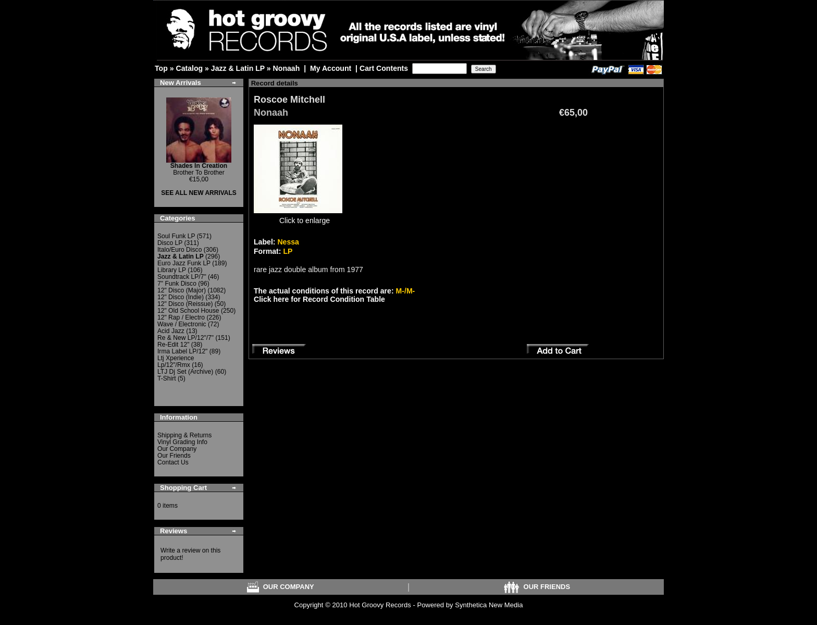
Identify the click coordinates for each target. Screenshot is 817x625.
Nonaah (286, 68)
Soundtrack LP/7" (181, 276)
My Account (330, 68)
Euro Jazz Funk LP (184, 263)
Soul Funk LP (176, 236)
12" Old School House (188, 310)
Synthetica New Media (489, 605)
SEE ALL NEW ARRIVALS (199, 193)
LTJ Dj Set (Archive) (185, 371)
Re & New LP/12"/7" (185, 337)
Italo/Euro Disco (179, 249)
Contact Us (173, 462)
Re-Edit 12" (173, 344)
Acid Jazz (170, 331)
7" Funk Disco (176, 283)
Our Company (176, 448)
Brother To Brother (199, 169)
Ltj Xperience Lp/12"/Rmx (175, 361)
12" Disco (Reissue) (185, 304)
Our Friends (174, 455)
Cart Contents (384, 68)
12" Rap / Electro (181, 317)
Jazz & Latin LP (238, 68)
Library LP (171, 270)
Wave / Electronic (181, 324)
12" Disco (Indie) (180, 297)
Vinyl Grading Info (182, 442)
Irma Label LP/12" (182, 351)
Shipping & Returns (184, 435)
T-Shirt (166, 378)
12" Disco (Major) (181, 290)
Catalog (189, 68)
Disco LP (169, 243)
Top (161, 68)
